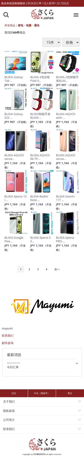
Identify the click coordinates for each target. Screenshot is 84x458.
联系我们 (7, 335)
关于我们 (9, 401)
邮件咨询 (7, 343)
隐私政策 (9, 411)
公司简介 (9, 420)
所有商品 (9, 25)
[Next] (57, 269)
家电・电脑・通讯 (28, 25)
